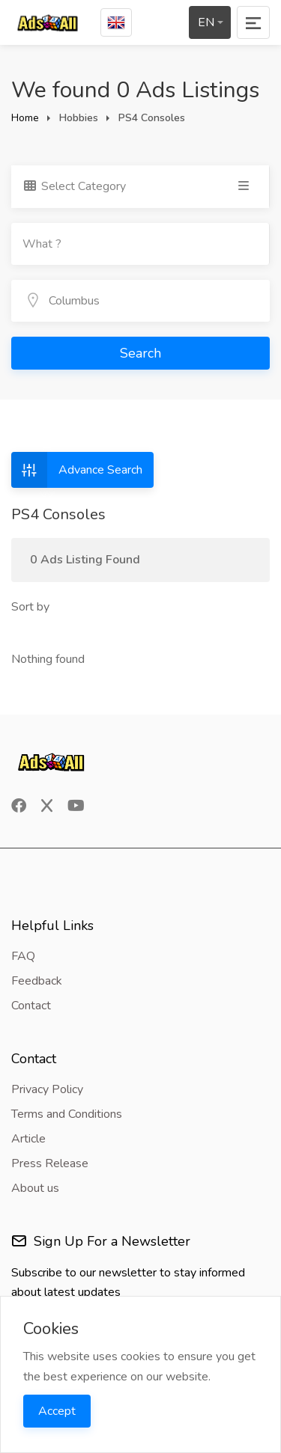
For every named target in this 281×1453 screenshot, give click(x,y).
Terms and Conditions (66, 1114)
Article (28, 1139)
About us (35, 1188)
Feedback (36, 981)
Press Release (49, 1163)
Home (25, 118)
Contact (31, 1005)
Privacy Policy (47, 1089)
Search (140, 353)
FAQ (23, 956)
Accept (57, 1411)
